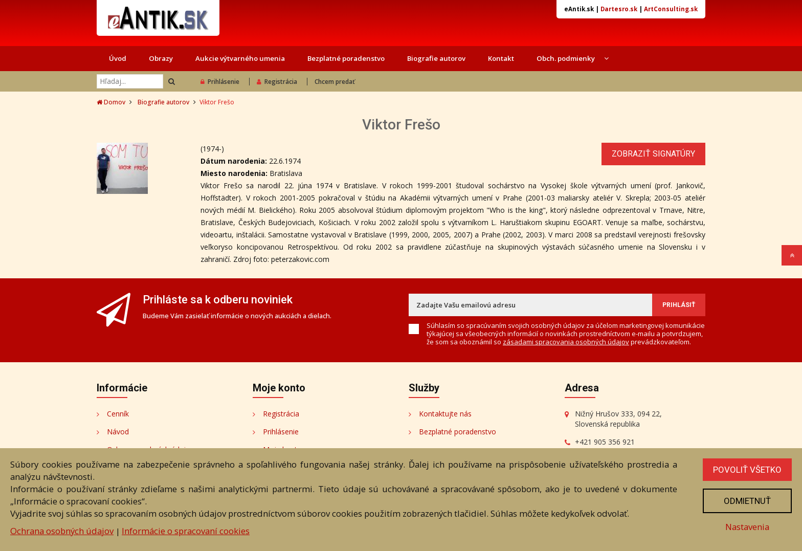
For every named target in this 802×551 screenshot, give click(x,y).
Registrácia (277, 81)
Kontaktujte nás (445, 413)
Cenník (118, 413)
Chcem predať (335, 81)
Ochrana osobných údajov (62, 531)
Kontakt (501, 58)
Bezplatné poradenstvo (346, 58)
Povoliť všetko (747, 470)
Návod (118, 431)
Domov (111, 102)
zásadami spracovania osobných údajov (566, 341)
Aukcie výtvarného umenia (240, 58)
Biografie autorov (436, 58)
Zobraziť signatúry (653, 154)
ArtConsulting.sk (671, 9)
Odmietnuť (747, 501)
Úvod (117, 58)
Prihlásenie (220, 81)
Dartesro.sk (618, 9)
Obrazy (161, 58)
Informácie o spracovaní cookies (186, 531)
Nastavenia (747, 527)
